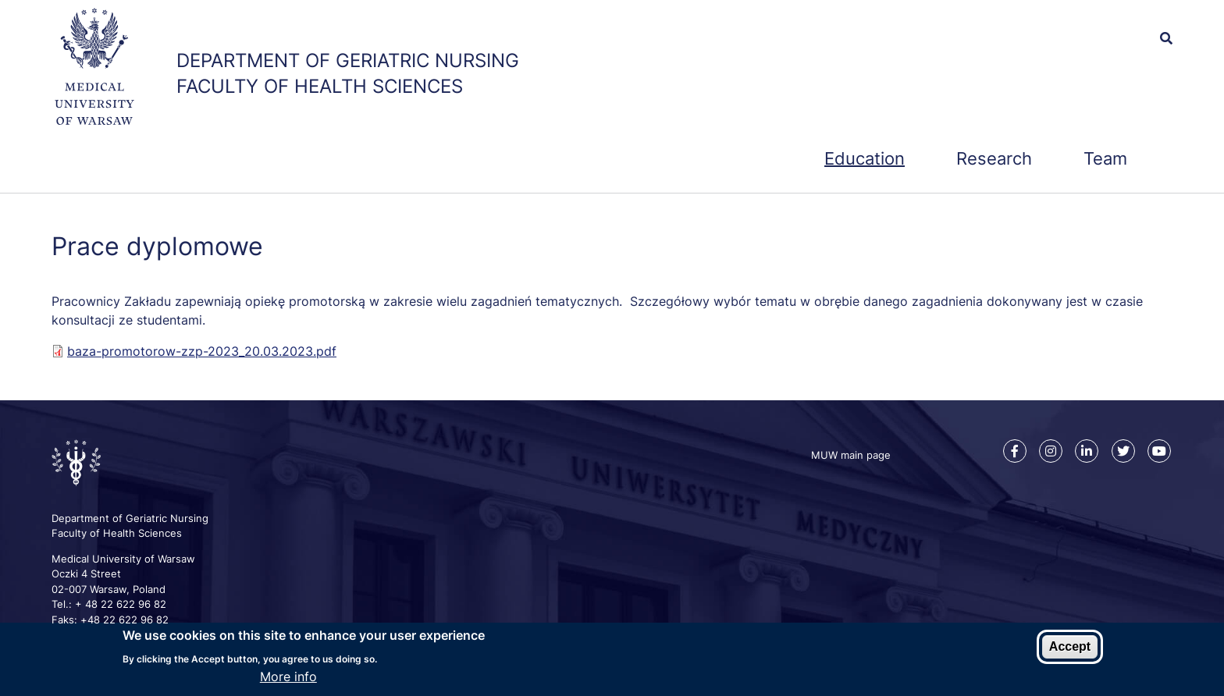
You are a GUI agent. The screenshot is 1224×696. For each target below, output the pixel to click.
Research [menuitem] (994, 158)
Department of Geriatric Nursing (347, 60)
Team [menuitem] (1105, 158)
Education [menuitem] (864, 158)
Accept (1070, 648)
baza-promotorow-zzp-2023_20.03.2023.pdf (201, 351)
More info (288, 678)
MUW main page (851, 455)
